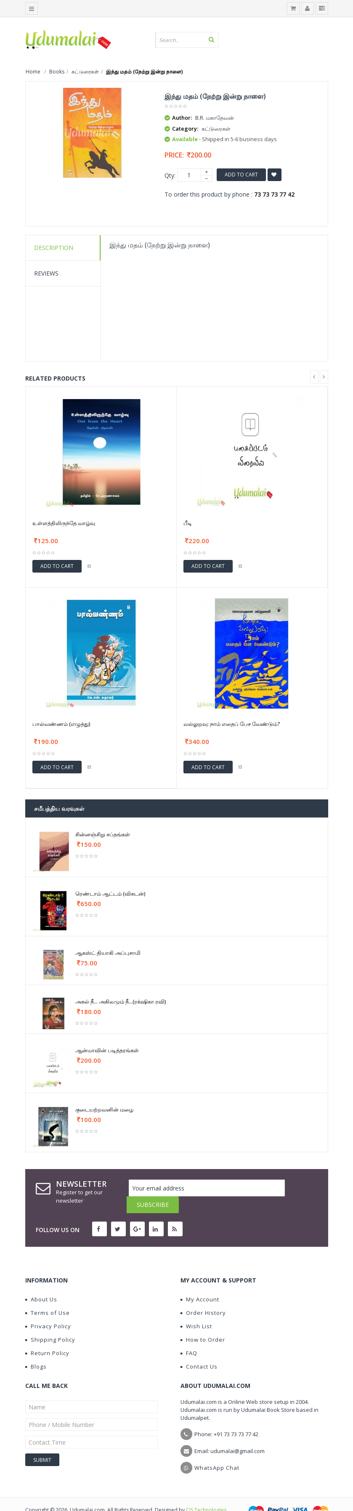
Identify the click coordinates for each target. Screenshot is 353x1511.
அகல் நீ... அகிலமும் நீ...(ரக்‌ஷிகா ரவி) (120, 1001)
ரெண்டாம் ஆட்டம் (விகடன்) (110, 893)
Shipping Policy (50, 1323)
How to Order (202, 1323)
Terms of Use (47, 1296)
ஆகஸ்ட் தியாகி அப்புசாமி (108, 953)
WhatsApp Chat (216, 1451)
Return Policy (47, 1336)
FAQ (188, 1336)
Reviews (46, 273)
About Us (41, 1282)
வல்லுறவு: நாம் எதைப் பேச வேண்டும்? (231, 724)
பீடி (187, 523)
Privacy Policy (48, 1309)
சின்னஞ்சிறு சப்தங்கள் (102, 834)
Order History (203, 1296)
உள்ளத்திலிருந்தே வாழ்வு (63, 523)
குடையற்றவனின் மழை (104, 1109)
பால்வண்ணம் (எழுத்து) (61, 724)
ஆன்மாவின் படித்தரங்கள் (107, 1050)
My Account (199, 1282)
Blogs (36, 1349)
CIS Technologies (206, 1493)
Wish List (196, 1309)
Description (53, 248)
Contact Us (199, 1349)
